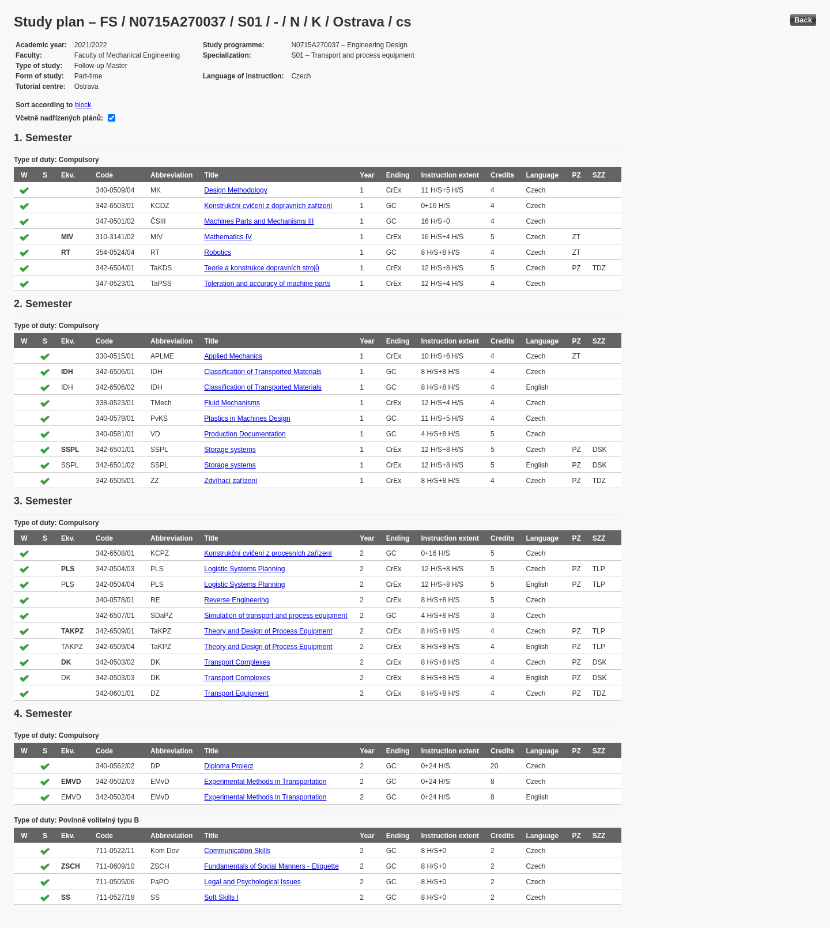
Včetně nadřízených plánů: (59, 118)
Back (803, 20)
